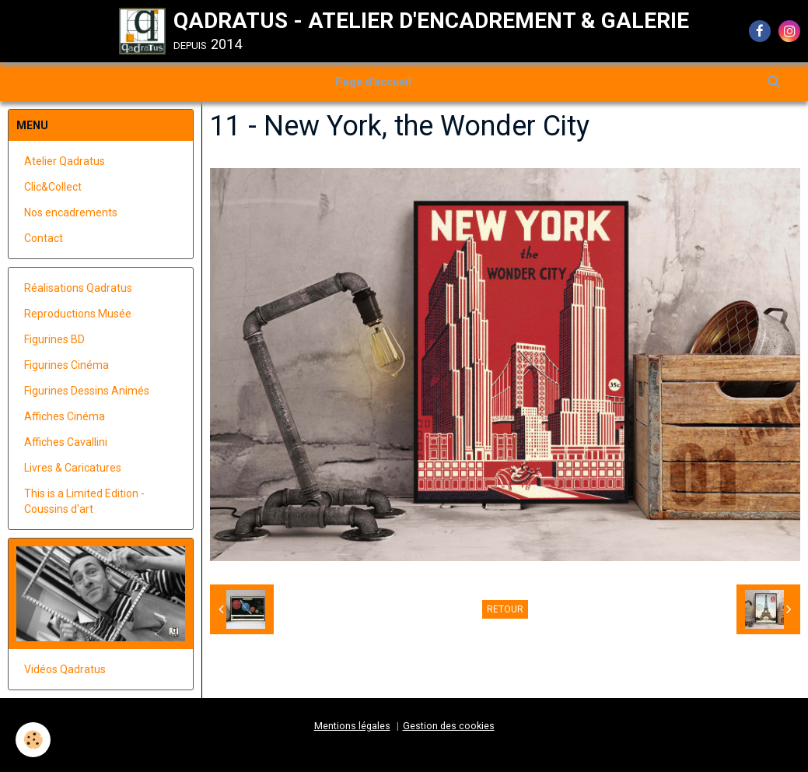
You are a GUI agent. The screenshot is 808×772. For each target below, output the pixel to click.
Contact (43, 238)
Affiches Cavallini (65, 442)
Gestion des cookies (449, 726)
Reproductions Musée (77, 313)
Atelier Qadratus (64, 161)
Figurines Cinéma (66, 365)
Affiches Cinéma (64, 416)
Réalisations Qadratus (78, 288)
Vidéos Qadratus (65, 669)
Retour (505, 609)
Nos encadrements (70, 212)
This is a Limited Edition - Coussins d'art (84, 501)
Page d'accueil (373, 81)
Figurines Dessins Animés (86, 390)
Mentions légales (352, 726)
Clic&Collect (53, 187)
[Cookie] (33, 739)
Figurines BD (54, 339)
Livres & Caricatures (72, 467)
